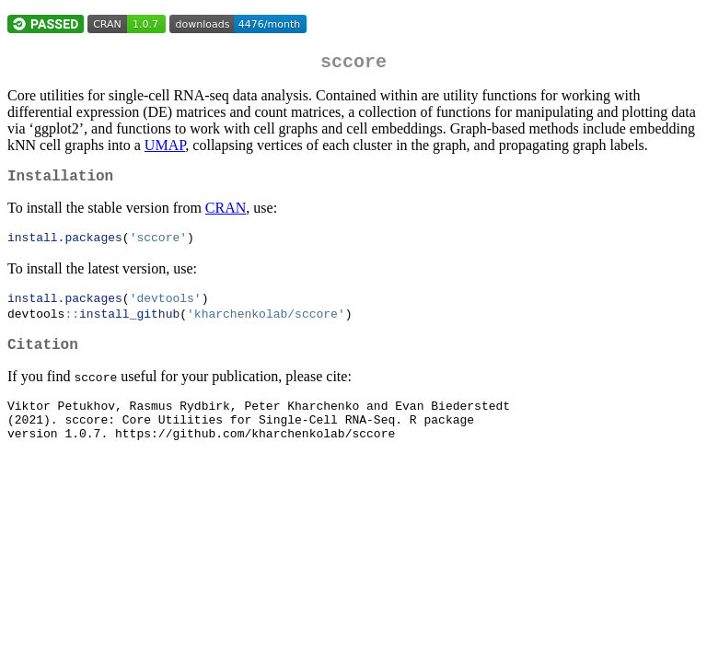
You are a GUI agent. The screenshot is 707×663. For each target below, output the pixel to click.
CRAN (225, 215)
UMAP (165, 149)
